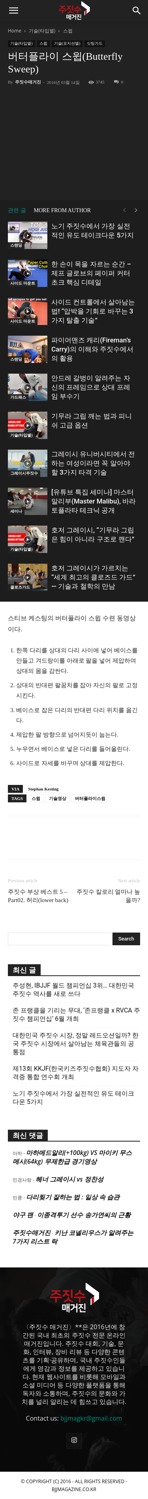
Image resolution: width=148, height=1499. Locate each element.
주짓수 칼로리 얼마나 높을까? (108, 896)
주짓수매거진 (28, 82)
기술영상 (57, 798)
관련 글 (17, 210)
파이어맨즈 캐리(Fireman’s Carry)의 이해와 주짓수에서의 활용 (92, 349)
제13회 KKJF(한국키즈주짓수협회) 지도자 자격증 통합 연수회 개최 (76, 1073)
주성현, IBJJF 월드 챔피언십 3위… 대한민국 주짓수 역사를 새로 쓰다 (73, 989)
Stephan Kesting (43, 789)
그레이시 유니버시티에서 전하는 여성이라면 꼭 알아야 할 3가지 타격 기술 (93, 463)
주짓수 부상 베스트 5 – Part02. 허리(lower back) (38, 896)
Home (14, 30)
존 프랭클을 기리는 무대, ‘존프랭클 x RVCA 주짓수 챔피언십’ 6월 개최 (76, 1014)
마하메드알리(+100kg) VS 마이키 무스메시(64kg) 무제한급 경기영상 (72, 1157)
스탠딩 (16, 245)
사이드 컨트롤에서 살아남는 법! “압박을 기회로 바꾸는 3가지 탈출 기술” (93, 311)
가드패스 (18, 397)
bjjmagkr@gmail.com (91, 1418)
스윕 (68, 30)
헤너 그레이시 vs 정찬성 (69, 1179)
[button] (13, 10)
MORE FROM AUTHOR (62, 210)
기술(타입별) (42, 30)
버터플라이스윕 (90, 798)
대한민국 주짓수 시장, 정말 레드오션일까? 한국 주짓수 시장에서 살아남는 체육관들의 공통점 (76, 1044)
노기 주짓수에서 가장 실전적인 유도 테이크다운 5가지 (73, 1098)
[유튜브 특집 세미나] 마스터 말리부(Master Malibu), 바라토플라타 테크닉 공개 (93, 501)
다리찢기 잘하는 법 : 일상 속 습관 (73, 1197)
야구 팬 (23, 1214)
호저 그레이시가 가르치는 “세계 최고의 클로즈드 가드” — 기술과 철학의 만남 (93, 577)
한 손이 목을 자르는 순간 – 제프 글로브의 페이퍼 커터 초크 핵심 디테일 (91, 273)
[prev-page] (124, 210)
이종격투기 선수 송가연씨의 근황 (83, 1214)
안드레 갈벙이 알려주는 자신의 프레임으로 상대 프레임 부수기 (90, 387)
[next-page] (136, 210)
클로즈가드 (20, 587)
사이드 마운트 (22, 283)
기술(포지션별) (67, 43)
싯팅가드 (95, 43)
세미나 (16, 511)
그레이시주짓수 (24, 473)
